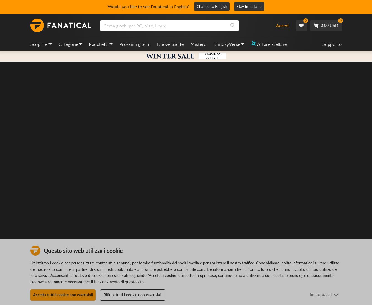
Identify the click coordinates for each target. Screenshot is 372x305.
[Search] (233, 25)
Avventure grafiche (301, 133)
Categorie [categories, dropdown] (70, 44)
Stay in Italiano (249, 6)
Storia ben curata (256, 141)
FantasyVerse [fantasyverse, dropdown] (229, 44)
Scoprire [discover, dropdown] (41, 44)
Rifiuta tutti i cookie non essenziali (132, 295)
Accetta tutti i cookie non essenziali (63, 295)
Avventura (251, 133)
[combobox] (185, 25)
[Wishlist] (301, 25)
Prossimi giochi (134, 44)
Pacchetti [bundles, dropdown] (101, 44)
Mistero (199, 44)
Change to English (212, 6)
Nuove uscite (170, 44)
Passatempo (273, 133)
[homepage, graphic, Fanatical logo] (60, 25)
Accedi (282, 25)
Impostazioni (324, 295)
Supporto (332, 44)
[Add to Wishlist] (337, 119)
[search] (163, 25)
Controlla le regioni (258, 223)
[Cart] (326, 25)
